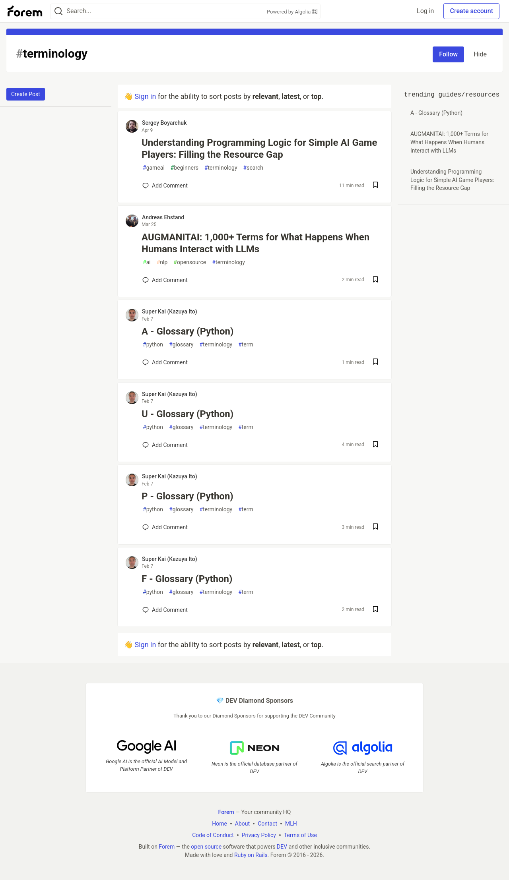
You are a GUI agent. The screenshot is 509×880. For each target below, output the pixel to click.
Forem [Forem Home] (226, 812)
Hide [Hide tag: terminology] (480, 54)
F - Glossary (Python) (187, 578)
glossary (181, 344)
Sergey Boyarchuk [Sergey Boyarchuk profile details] (164, 123)
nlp (162, 262)
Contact (267, 823)
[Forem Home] (25, 11)
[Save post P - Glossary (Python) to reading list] (375, 527)
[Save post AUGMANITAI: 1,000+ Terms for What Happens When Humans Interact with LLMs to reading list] (375, 280)
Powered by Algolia (292, 12)
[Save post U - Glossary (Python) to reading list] (375, 445)
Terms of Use (300, 835)
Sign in (145, 96)
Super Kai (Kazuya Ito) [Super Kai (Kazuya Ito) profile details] (169, 311)
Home (219, 823)
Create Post (25, 94)
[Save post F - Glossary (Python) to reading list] (375, 610)
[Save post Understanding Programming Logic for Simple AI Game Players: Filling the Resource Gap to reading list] (375, 186)
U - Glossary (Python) (187, 414)
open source (206, 846)
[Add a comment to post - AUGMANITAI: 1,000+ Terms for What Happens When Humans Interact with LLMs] (165, 280)
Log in (425, 11)
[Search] (58, 11)
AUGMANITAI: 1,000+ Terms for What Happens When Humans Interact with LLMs (255, 243)
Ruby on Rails (251, 855)
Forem (167, 846)
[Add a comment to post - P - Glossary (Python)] (165, 527)
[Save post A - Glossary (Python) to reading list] (375, 362)
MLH (291, 823)
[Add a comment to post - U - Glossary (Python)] (165, 445)
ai (147, 262)
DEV (282, 846)
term (245, 344)
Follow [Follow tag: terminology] (448, 54)
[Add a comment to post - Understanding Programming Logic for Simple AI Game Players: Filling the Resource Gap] (165, 185)
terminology (220, 168)
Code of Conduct (213, 835)
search (253, 168)
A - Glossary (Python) (187, 331)
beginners (184, 168)
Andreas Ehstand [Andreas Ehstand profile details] (163, 217)
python (153, 344)
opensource (189, 262)
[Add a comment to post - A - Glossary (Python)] (165, 362)
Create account (471, 11)
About (242, 823)
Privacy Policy (259, 835)
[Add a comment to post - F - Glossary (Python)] (165, 609)
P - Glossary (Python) (187, 496)
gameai (154, 168)
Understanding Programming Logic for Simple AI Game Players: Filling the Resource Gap (259, 148)
